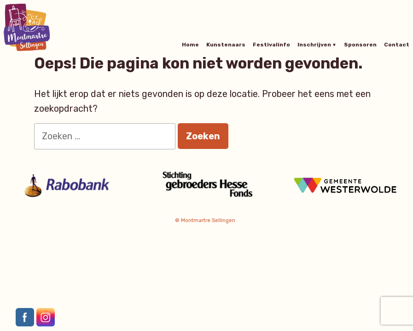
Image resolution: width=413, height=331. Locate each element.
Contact (396, 44)
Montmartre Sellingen (208, 220)
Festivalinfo (271, 44)
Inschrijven (314, 44)
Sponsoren (360, 44)
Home (190, 44)
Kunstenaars (225, 44)
